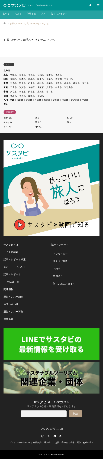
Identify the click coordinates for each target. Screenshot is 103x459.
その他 (38, 126)
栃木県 (22, 79)
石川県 (31, 83)
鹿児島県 (75, 100)
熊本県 (47, 100)
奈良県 (58, 87)
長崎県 (38, 100)
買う (43, 13)
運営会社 (8, 319)
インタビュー (60, 253)
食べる (6, 13)
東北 (6, 75)
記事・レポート (12, 274)
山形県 (49, 75)
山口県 (49, 91)
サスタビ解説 (60, 261)
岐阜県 (67, 83)
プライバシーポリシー (19, 442)
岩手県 (22, 75)
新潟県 (13, 83)
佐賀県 (29, 100)
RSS (60, 436)
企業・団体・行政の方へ (82, 442)
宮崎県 (65, 100)
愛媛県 (31, 96)
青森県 (13, 75)
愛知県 (85, 83)
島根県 (22, 91)
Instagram (42, 436)
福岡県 (20, 100)
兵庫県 (49, 87)
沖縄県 (85, 100)
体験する (31, 13)
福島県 (58, 75)
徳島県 (13, 96)
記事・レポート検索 (15, 259)
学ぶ (37, 118)
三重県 (13, 87)
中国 (6, 91)
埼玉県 (40, 79)
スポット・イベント (15, 267)
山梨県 (49, 83)
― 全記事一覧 (11, 281)
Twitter (48, 436)
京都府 (31, 87)
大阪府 (40, 87)
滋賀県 (22, 87)
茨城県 (13, 79)
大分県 (56, 100)
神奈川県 (68, 79)
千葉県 (49, 79)
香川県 (22, 96)
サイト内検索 (11, 252)
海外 (6, 104)
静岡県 (76, 83)
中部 (6, 83)
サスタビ (43, 454)
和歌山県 (68, 87)
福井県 (40, 83)
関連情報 (8, 289)
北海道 (7, 70)
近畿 (6, 87)
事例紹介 (58, 276)
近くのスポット (59, 13)
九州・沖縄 (9, 100)
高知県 (40, 96)
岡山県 (31, 91)
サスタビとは (11, 244)
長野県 (58, 83)
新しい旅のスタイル (64, 283)
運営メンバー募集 (13, 311)
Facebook (54, 436)
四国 (6, 96)
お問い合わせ (11, 304)
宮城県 (40, 75)
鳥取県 (13, 91)
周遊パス (8, 118)
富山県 (22, 83)
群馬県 (31, 79)
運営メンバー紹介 (13, 296)
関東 (6, 79)
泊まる (18, 13)
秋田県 (31, 75)
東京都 (58, 79)
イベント (8, 126)
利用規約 (37, 442)
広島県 (40, 91)
